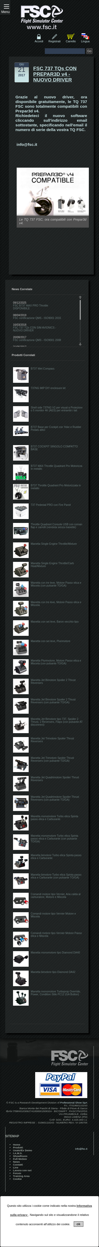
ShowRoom (20, 1156)
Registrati (54, 41)
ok (79, 1224)
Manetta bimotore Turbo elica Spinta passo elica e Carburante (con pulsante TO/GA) (56, 876)
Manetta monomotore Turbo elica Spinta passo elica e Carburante (54, 818)
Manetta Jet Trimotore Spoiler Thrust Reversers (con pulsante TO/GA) (52, 759)
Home (16, 1144)
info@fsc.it (27, 144)
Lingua (85, 41)
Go (89, 51)
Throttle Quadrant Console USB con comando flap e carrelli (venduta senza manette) (58, 526)
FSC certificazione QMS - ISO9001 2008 (37, 340)
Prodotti (18, 1147)
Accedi (39, 41)
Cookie (17, 1178)
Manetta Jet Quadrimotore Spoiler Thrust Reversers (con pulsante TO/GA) (55, 798)
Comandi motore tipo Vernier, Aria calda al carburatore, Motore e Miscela (56, 895)
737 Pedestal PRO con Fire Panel (51, 504)
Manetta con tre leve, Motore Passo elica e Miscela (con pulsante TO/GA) (56, 584)
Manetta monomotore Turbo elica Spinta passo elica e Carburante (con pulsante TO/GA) (54, 838)
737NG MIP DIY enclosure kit (48, 388)
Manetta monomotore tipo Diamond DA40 (55, 952)
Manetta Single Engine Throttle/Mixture (54, 543)
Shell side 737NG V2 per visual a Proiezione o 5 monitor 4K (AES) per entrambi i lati (57, 409)
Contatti (18, 1164)
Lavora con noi (22, 1170)
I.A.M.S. (17, 1153)
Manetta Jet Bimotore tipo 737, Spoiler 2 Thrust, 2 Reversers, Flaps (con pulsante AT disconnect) (57, 722)
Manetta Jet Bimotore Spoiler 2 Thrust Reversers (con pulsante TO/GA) (53, 701)
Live (15, 1167)
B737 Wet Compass (42, 368)
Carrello (71, 41)
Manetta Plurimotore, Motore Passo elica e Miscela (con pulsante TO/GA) (56, 662)
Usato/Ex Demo (22, 1150)
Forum (17, 1173)
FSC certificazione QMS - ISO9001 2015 (37, 318)
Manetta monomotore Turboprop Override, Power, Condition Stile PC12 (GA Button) (56, 993)
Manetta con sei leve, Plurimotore (50, 641)
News (16, 1161)
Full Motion (20, 1158)
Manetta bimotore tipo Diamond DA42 (53, 972)
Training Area (21, 1176)
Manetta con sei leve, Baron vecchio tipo (55, 621)
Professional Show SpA (73, 1102)
